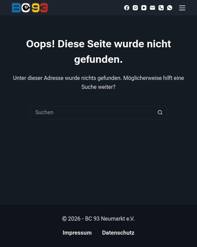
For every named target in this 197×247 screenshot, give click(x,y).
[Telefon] (161, 7)
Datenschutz (118, 233)
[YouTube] (143, 7)
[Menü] (182, 8)
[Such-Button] (160, 112)
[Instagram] (135, 7)
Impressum (77, 233)
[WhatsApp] (169, 7)
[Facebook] (126, 7)
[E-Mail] (152, 7)
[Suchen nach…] (91, 112)
